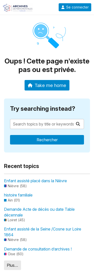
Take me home (47, 85)
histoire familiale (18, 195)
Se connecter (75, 7)
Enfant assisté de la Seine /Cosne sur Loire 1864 (42, 231)
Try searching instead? (42, 108)
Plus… (12, 265)
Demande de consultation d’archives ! (38, 249)
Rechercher (47, 139)
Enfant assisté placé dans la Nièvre (35, 180)
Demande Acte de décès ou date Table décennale (39, 212)
